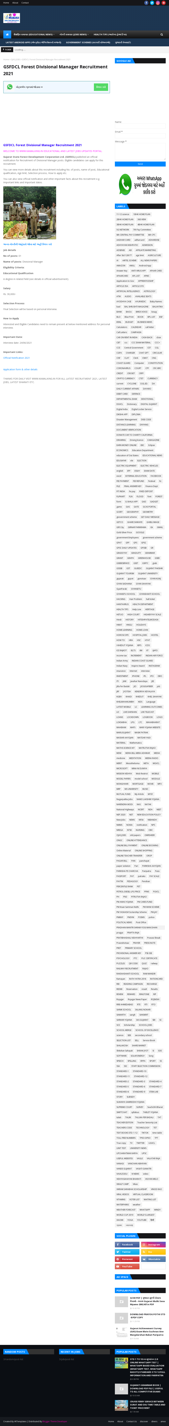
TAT (159, 1117)
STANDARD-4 (155, 1081)
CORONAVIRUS (123, 368)
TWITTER (140, 1143)
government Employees (128, 537)
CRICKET (131, 373)
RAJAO (145, 968)
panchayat (144, 860)
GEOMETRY (148, 511)
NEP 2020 (121, 814)
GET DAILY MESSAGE (150, 517)
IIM (141, 650)
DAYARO (147, 388)
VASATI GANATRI (143, 1168)
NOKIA (129, 824)
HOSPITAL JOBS (140, 635)
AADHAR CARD (123, 240)
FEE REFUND (138, 481)
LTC (140, 722)
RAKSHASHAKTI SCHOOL (128, 973)
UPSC (144, 1153)
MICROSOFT (122, 768)
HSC (139, 640)
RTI (146, 1004)
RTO (153, 1004)
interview (145, 671)
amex (163, 1421)
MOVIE (150, 783)
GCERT (120, 511)
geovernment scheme (127, 517)
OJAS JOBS (15, 59)
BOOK (140, 316)
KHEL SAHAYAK (155, 696)
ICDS (147, 645)
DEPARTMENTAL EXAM (127, 399)
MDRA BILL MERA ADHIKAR (137, 753)
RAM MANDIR (149, 973)
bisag (154, 311)
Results (154, 989)
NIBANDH (152, 819)
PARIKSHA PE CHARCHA (127, 871)
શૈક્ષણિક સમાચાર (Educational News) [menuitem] (33, 34)
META (146, 763)
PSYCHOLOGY (123, 958)
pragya (120, 932)
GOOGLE (140, 532)
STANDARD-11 (123, 1076)
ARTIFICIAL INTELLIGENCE (128, 291)
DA (153, 383)
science (120, 1035)
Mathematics (136, 742)
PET (138, 886)
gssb (154, 563)
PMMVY (120, 917)
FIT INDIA (121, 491)
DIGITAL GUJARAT (149, 404)
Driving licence (136, 440)
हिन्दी (152, 1220)
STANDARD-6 (139, 1086)
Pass (157, 871)
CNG (154, 358)
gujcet (130, 578)
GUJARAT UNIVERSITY (148, 573)
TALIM (128, 1117)
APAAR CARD (156, 270)
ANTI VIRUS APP (138, 270)
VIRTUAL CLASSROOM (143, 1194)
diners (154, 1421)
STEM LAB (153, 1091)
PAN (133, 860)
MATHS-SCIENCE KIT (126, 748)
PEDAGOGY (132, 881)
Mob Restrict (142, 773)
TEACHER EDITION (125, 1122)
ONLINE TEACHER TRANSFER (129, 855)
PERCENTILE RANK (125, 886)
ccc (125, 342)
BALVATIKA (157, 306)
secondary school (143, 1035)
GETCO (120, 522)
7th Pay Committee (142, 229)
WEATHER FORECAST (126, 1209)
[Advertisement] (56, 116)
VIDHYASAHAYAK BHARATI (129, 1179)
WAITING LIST (150, 1199)
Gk (151, 527)
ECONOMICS (122, 450)
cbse (158, 337)
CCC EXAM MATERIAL (141, 342)
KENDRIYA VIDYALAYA (145, 691)
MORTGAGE (138, 783)
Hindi (119, 619)
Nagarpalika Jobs (125, 799)
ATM (119, 296)
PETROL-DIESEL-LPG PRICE (128, 891)
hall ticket (150, 599)
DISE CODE (146, 419)
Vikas (135, 1184)
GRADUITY (136, 553)
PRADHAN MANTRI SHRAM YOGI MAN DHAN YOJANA (137, 928)
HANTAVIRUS (123, 604)
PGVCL (156, 891)
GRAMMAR (150, 553)
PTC (135, 958)
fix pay (132, 491)
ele (131, 460)
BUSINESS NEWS (144, 322)
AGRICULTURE (154, 255)
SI (153, 1050)
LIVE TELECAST (147, 712)
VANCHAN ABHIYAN (137, 1163)
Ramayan (121, 978)
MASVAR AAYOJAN (125, 737)
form (119, 501)
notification (142, 824)
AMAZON (121, 265)
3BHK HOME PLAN (125, 224)
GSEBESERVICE (123, 563)
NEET (159, 809)
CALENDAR (136, 327)
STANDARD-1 (123, 1071)
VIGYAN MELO (151, 1179)
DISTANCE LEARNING (126, 424)
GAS (128, 506)
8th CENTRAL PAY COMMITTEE (130, 234)
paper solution (123, 866)
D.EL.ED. (144, 383)
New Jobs (121, 819)
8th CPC (151, 234)
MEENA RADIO (151, 758)
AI (117, 260)
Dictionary (132, 404)
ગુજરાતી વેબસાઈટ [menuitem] (123, 42)
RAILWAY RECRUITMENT (127, 968)
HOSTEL (154, 635)
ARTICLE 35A (122, 286)
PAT (132, 876)
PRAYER (136, 943)
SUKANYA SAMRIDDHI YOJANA (130, 1102)
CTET (141, 378)
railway (154, 963)
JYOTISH (127, 691)
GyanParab (122, 588)
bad (118, 306)
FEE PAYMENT (123, 481)
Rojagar (120, 999)
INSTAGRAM (154, 665)
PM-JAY (154, 912)
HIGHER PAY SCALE (152, 614)
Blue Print (129, 316)
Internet (133, 671)
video (145, 1173)
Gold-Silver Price (124, 532)
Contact (25, 2)
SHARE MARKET (139, 1045)
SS (161, 1061)
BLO (118, 316)
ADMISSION (147, 245)
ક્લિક (45, 244)
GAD (144, 501)
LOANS (120, 717)
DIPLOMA (136, 414)
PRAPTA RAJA (133, 932)
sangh (132, 1014)
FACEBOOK (156, 476)
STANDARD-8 (123, 1091)
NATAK (148, 804)
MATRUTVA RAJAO (147, 748)
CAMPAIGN (136, 332)
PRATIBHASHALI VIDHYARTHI (130, 937)
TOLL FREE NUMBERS (126, 1137)
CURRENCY (153, 378)
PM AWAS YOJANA (125, 901)
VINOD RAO (156, 1189)
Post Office (141, 922)
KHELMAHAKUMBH (125, 701)
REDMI (119, 989)
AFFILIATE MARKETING (146, 250)
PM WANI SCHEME (151, 907)
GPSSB (144, 547)
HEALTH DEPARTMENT (143, 604)
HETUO (120, 614)
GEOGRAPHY (133, 511)
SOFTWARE (122, 1055)
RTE (138, 1004)
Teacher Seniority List (147, 1122)
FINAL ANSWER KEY (132, 486)
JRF (118, 691)
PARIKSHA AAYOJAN (151, 866)
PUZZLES (121, 963)
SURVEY (139, 1107)
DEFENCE (136, 393)
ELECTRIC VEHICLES (149, 465)
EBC (142, 445)
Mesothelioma (132, 763)
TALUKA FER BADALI (144, 1117)
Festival (151, 481)
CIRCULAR (157, 352)
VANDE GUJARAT (124, 1168)
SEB (129, 1035)
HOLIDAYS (141, 624)
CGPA (119, 352)
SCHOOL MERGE (124, 1030)
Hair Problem (135, 599)
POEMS (141, 917)
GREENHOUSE (144, 558)
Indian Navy (122, 665)
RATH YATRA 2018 (137, 978)
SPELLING (132, 1061)
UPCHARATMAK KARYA (127, 1153)
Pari (136, 866)
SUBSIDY (131, 1096)
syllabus (135, 1112)
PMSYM (130, 917)
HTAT (147, 640)
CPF (147, 368)
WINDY (157, 1209)
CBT (118, 342)
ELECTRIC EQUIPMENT (126, 465)
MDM (119, 753)
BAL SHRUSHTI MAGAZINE (136, 306)
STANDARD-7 (155, 1086)
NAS (139, 804)
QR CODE (133, 963)
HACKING (121, 599)
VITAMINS (121, 1199)
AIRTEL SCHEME (129, 260)
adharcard (139, 240)
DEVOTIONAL (147, 399)
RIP (154, 994)
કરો (50, 244)
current (120, 383)
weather (136, 1204)
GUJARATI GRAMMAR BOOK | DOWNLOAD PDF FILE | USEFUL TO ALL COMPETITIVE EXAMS (146, 1388)
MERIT (119, 763)
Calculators (122, 327)
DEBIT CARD (122, 393)
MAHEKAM (121, 727)
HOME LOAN (142, 629)
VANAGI (120, 1163)
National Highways (125, 809)
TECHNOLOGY (142, 1127)
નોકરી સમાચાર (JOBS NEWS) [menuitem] (73, 34)
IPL (145, 676)
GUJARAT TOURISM (125, 573)
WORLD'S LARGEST (145, 1214)
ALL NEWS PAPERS (149, 260)
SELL (137, 1040)
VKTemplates (20, 1421)
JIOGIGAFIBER (146, 686)
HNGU (129, 624)
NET (131, 814)
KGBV (119, 696)
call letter (149, 327)
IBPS (139, 645)
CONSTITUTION (155, 363)
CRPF (141, 373)
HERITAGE (149, 609)
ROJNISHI (155, 999)
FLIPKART (121, 496)
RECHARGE (152, 984)
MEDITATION (135, 758)
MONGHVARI (122, 783)
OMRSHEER (150, 835)
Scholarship (129, 1025)
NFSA (141, 819)
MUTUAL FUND (124, 794)
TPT (156, 1137)
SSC (125, 1066)
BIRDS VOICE (141, 311)
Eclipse (151, 445)
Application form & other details (20, 369)
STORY (120, 1096)
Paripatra (146, 871)
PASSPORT (121, 876)
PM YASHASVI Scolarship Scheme (132, 912)
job (158, 686)
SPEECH (120, 1061)
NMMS (119, 824)
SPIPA (142, 1061)
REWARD (131, 994)
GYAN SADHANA (124, 583)
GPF (127, 542)
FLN (131, 496)
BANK (119, 311)
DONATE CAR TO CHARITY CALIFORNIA (134, 435)
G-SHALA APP (131, 501)
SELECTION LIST (124, 1040)
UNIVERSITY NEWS (138, 1148)
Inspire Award (138, 665)
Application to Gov (125, 281)
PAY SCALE (154, 876)
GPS (135, 542)
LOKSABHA (122, 722)
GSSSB (119, 568)
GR (152, 547)
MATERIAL (121, 742)
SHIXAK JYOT (142, 1050)
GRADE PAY (122, 553)
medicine (121, 758)
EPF (128, 470)
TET (155, 1127)
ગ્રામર (119, 1225)
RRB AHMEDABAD (125, 1004)
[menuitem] (7, 34)
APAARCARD (122, 275)
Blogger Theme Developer (54, 1421)
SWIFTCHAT (122, 1112)
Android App (145, 265)
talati (119, 1117)
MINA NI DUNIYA (139, 768)
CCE (118, 347)
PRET (119, 948)
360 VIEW (141, 219)
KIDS (140, 701)
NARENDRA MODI (125, 804)
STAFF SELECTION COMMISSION (145, 1066)
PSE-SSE (148, 953)
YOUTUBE (141, 1220)
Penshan (146, 881)
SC (160, 1019)
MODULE (156, 778)
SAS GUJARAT (142, 1019)
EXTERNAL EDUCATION (136, 476)
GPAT (119, 542)
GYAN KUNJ (155, 578)
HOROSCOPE (123, 635)
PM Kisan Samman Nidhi (128, 907)
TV (131, 1143)
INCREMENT (136, 655)
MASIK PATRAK (141, 732)
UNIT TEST (121, 1148)
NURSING (140, 830)
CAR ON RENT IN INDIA (127, 337)
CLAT (126, 358)
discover (144, 1421)
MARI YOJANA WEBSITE (149, 727)
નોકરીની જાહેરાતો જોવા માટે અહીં (25, 244)
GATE (136, 506)
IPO (152, 676)
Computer (139, 363)
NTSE (129, 830)
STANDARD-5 (123, 1086)
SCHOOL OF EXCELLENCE (146, 1030)
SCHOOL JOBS (145, 1025)
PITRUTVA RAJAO (139, 896)
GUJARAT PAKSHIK (154, 568)
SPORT (153, 1061)
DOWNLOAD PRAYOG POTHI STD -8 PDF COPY (147, 1316)
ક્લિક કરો (101, 87)
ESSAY (137, 470)
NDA (150, 809)
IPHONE (135, 676)
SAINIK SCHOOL (124, 1009)
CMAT (145, 358)
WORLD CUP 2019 (125, 1214)
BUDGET (129, 322)
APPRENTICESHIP (145, 281)
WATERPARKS (123, 1204)
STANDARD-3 (139, 1081)
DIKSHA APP (122, 414)
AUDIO (128, 296)
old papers (135, 835)
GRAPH (130, 558)
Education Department (142, 450)
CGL (157, 347)
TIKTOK (145, 1132)
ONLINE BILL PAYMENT (127, 845)
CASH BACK (147, 337)
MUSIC (145, 789)
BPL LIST (151, 316)
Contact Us (131, 1421)
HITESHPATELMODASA (148, 619)
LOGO (160, 717)
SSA (118, 1066)
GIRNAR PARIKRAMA (137, 527)
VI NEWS (135, 1173)
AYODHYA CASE (124, 301)
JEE (153, 681)
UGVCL (152, 1143)
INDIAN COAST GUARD (142, 660)
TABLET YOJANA (150, 1112)
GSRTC (145, 563)
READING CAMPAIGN (133, 984)
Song (151, 1055)
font (149, 496)
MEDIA (157, 753)
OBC (151, 830)
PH (118, 896)
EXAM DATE (149, 470)
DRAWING (121, 440)
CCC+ (157, 342)
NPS (153, 824)
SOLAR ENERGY (138, 1055)
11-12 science (123, 214)
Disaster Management (127, 419)
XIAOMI (120, 1220)
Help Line (136, 609)
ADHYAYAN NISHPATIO (127, 245)
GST (128, 568)
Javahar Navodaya (138, 681)
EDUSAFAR (121, 460)
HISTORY (130, 619)
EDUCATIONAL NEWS (152, 455)
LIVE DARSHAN (130, 712)
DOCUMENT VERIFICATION (129, 429)
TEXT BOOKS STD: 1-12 (127, 1132)
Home (6, 2)
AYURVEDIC (140, 301)
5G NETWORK (123, 229)
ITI (118, 681)
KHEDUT (140, 696)
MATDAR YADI (144, 737)
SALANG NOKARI (143, 1009)
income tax (122, 655)
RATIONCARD (156, 978)
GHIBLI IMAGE (153, 522)
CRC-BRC (157, 368)
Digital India (122, 409)
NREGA (120, 830)
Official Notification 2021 (16, 357)
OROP (149, 855)
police (151, 917)
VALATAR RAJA (153, 1158)
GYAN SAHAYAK (143, 583)
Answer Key (122, 270)
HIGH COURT (133, 614)
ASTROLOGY (149, 291)
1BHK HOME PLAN (141, 214)
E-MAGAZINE (153, 440)
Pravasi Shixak (153, 937)
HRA (131, 640)
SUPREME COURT (124, 1107)
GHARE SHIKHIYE (134, 522)
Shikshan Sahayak (125, 1050)
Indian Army (122, 660)
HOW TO (121, 640)
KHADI (129, 696)
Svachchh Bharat (155, 1107)
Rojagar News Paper (137, 999)
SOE (160, 1050)
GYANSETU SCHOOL (126, 594)
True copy (121, 1143)
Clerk (135, 358)
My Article (139, 794)
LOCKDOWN (133, 717)
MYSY (150, 794)
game (119, 506)
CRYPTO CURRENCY (126, 378)
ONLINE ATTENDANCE (137, 840)
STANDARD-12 (140, 1076)
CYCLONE (131, 383)
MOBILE (155, 773)
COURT (138, 368)
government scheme (152, 537)
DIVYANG (144, 424)
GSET (136, 563)
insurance (121, 671)
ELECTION (141, 460)
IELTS (133, 650)
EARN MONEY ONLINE (126, 445)
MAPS (132, 727)
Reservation (131, 989)
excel (119, 476)
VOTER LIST (134, 1199)
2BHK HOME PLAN (125, 219)
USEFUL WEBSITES (125, 1158)
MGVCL (156, 763)
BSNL (119, 322)
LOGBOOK (148, 717)
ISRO (160, 676)
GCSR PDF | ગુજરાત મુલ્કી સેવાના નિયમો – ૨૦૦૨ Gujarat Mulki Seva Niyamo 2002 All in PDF (147, 1301)
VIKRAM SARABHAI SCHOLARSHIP (132, 1189)
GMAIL (160, 527)
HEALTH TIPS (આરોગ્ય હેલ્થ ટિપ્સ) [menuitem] (110, 34)
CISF (118, 358)
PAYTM (120, 881)
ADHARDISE (154, 240)
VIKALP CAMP (123, 1184)
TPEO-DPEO (145, 1137)
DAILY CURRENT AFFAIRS (128, 388)
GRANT (120, 558)
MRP (118, 789)
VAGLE (140, 1158)
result (144, 989)
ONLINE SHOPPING (143, 850)
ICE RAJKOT (122, 650)
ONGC (119, 840)
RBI (118, 984)
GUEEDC (138, 568)
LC (136, 706)
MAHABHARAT (153, 722)
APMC (146, 275)
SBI (153, 1019)
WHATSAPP (145, 1209)
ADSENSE (121, 250)
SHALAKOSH (122, 1045)
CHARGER (130, 352)
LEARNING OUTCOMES (151, 706)
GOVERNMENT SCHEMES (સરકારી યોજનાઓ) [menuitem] (88, 42)
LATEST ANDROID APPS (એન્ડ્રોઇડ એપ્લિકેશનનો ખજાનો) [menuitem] (33, 42)
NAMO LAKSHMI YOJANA (148, 799)
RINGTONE (144, 994)
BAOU (129, 311)
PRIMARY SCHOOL (133, 948)
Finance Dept (152, 486)
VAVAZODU (122, 1173)
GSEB (157, 558)
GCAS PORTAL (149, 506)
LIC (118, 712)
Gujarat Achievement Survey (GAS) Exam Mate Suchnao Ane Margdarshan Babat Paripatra (147, 1331)
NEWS (132, 819)
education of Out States (127, 455)
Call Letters (122, 332)
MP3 (160, 783)
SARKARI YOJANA (124, 1019)
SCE (118, 1025)
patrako (141, 876)
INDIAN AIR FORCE (154, 655)
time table (157, 1132)
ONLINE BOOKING (149, 845)
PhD (125, 896)
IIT (147, 650)
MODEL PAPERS (124, 778)
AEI (130, 250)
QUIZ (144, 963)
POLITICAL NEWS (124, 922)
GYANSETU (136, 588)
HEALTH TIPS (122, 609)
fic (160, 481)
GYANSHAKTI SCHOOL (149, 594)
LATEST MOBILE (124, 706)
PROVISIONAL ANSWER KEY (129, 953)
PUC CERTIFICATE (149, 958)
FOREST (158, 496)
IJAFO (155, 650)
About (15, 2)
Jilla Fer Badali (123, 686)
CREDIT (120, 373)
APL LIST (136, 275)
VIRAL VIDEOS (123, 1194)
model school (141, 778)
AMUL (132, 265)
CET (149, 347)
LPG (133, 722)
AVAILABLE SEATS (143, 296)
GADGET (154, 501)
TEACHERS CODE (124, 1127)
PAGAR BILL (122, 860)
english (120, 470)
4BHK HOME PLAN (145, 224)
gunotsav (141, 578)
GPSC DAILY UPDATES (126, 547)
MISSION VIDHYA (124, 773)
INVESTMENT (122, 676)
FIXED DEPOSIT (146, 491)
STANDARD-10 (139, 1071)
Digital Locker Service (142, 409)
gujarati (120, 578)
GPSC (143, 542)
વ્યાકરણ (129, 1225)
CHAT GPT (144, 352)
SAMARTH (121, 1014)
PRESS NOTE (149, 943)
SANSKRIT (143, 1014)
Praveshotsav (123, 943)
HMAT (119, 624)
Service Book (149, 1040)
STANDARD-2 (123, 1081)
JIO (135, 686)
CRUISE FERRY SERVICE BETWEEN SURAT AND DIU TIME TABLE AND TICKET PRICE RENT (147, 1404)
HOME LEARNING (124, 629)
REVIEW (120, 994)
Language (150, 701)
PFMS (146, 891)
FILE (118, 486)
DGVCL (120, 404)
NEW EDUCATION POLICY (149, 814)
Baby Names (156, 301)
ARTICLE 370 (138, 286)
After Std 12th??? (124, 255)
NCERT (141, 809)
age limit (140, 255)
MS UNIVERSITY (131, 789)
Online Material (124, 850)
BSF (161, 316)
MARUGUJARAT (124, 732)
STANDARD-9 (139, 1091)
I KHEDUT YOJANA (125, 645)
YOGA (130, 1220)
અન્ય (6, 244)
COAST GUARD (123, 363)
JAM (124, 681)
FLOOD (140, 496)
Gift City (120, 527)
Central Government (133, 347)
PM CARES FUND (144, 901)
